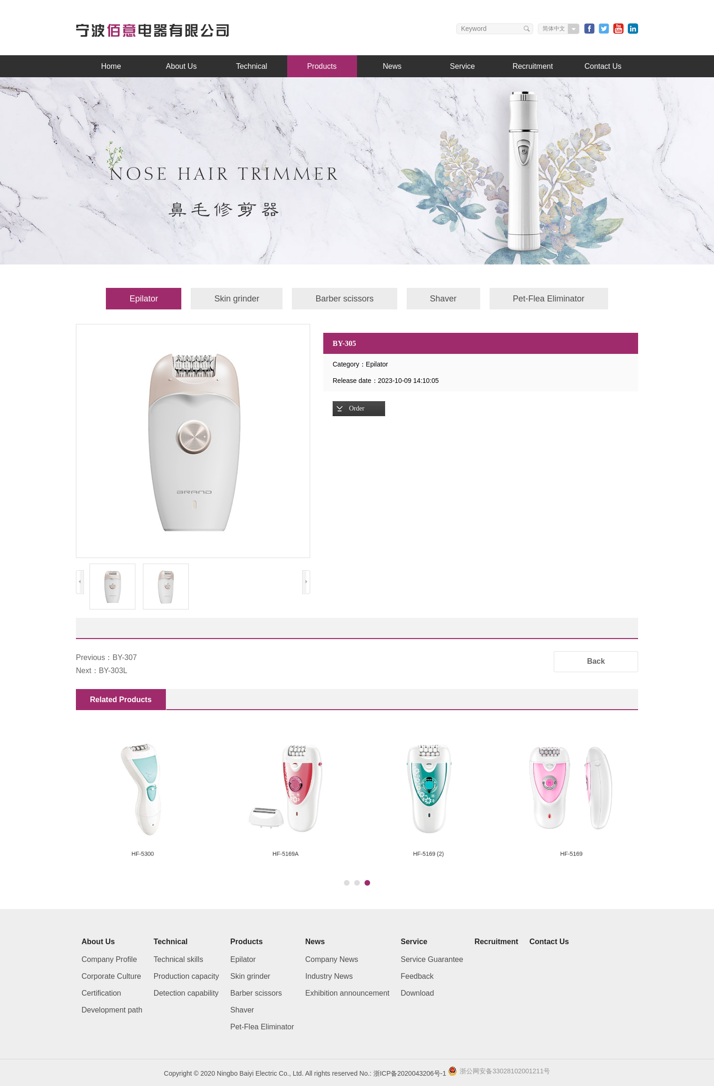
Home (111, 66)
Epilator (143, 298)
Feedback (417, 976)
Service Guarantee (432, 959)
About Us (181, 66)
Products (321, 66)
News (392, 66)
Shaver (443, 298)
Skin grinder (236, 298)
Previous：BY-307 (106, 657)
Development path (112, 1010)
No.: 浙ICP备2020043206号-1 (402, 1073)
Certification (101, 993)
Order (356, 408)
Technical (252, 66)
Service (462, 66)
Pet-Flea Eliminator (549, 298)
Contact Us (602, 66)
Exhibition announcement (347, 993)
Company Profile (109, 959)
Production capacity (186, 976)
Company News (331, 959)
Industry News (329, 976)
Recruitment (533, 66)
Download (417, 993)
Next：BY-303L (101, 671)
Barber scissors (344, 298)
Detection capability (186, 993)
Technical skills (178, 959)
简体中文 (554, 28)
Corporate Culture (111, 976)
